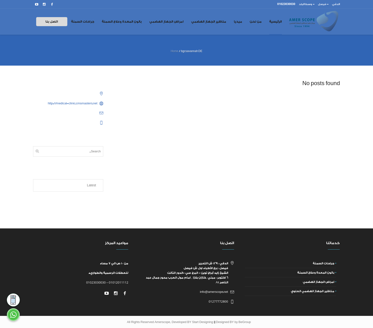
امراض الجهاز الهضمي (318, 282)
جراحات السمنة (323, 263)
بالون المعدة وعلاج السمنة (315, 272)
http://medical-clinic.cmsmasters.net (73, 103)
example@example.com (80, 113)
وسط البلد (305, 4)
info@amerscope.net (214, 292)
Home (174, 51)
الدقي (336, 4)
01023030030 (96, 282)
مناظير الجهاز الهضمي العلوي (312, 291)
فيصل (322, 4)
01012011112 (118, 282)
